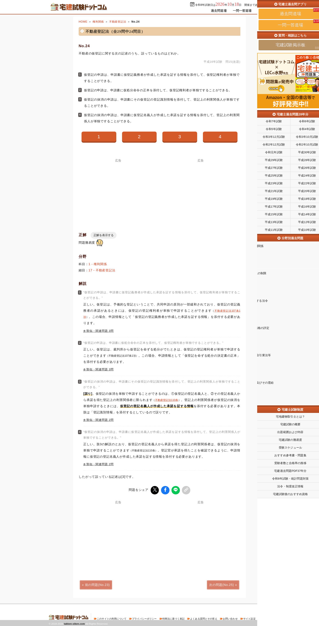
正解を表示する (103, 235)
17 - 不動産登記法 (102, 270)
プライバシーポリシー (144, 618)
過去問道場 (219, 10)
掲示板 (262, 10)
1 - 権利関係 (98, 264)
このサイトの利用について (111, 618)
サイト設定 (249, 618)
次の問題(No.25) (221, 584)
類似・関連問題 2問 (100, 420)
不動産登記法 (117, 21)
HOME (83, 21)
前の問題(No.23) (97, 584)
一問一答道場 (242, 10)
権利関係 (98, 21)
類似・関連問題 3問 (100, 330)
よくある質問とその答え (203, 618)
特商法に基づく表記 (173, 618)
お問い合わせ (230, 618)
